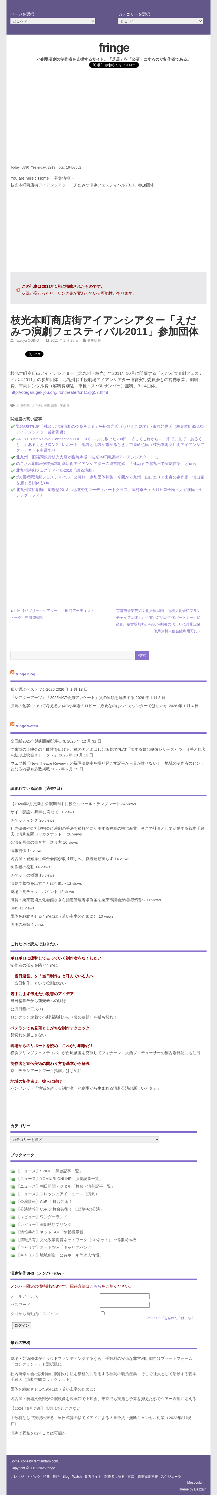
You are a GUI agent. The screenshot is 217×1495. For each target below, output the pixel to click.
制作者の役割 (22, 867)
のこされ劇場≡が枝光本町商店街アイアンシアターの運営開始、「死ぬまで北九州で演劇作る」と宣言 (106, 464)
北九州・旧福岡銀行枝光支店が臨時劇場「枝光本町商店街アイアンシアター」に (87, 457)
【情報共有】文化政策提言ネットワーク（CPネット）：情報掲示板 (76, 1240)
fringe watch (27, 726)
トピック (33, 1477)
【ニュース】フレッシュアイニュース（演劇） (57, 1194)
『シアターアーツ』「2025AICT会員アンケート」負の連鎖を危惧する (72, 698)
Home (43, 178)
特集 (46, 1477)
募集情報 (62, 178)
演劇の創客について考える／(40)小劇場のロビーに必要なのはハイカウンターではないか (89, 706)
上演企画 (23, 406)
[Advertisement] (109, 120)
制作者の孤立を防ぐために (34, 965)
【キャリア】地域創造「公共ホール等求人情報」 (59, 1255)
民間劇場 (50, 406)
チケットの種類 (24, 875)
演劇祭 (64, 406)
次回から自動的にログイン (34, 1314)
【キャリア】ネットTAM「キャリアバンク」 (55, 1247)
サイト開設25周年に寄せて (34, 812)
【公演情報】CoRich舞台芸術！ (44, 1202)
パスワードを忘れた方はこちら (171, 1318)
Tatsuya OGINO (27, 341)
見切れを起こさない (28, 1035)
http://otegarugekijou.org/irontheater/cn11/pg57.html (59, 392)
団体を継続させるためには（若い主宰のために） (53, 916)
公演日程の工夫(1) (26, 1009)
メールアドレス (24, 1296)
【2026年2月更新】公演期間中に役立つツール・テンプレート (65, 804)
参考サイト (92, 1477)
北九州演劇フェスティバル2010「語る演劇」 (56, 470)
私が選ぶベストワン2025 (32, 689)
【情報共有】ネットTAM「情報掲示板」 (51, 1232)
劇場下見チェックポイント (34, 892)
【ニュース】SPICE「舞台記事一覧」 (49, 1171)
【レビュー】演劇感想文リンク (43, 1224)
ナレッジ (17, 1477)
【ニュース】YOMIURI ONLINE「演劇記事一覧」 (59, 1179)
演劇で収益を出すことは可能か (38, 883)
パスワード (20, 1305)
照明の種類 (20, 924)
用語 (56, 1477)
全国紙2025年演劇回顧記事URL (38, 741)
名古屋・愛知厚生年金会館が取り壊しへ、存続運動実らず (61, 859)
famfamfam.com (46, 1461)
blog (65, 1477)
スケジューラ (171, 1477)
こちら (95, 1286)
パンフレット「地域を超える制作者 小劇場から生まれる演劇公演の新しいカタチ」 (85, 1088)
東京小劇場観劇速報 (142, 1477)
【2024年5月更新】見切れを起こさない (45, 1408)
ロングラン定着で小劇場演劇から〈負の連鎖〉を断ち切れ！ (63, 1017)
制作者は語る (114, 1477)
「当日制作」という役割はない (38, 983)
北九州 (37, 406)
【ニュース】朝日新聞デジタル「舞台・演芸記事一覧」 (65, 1186)
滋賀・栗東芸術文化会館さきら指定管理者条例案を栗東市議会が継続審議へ (77, 900)
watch (77, 1477)
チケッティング (24, 820)
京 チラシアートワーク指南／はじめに (46, 1071)
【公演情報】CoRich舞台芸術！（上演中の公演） (60, 1209)
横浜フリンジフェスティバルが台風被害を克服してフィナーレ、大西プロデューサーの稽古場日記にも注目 (105, 1053)
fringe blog (25, 674)
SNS (14, 908)
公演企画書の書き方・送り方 (36, 842)
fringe (114, 47)
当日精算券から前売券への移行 (38, 1001)
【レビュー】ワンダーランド (42, 1217)
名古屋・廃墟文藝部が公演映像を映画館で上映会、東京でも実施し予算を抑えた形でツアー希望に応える (103, 1399)
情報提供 (18, 850)
